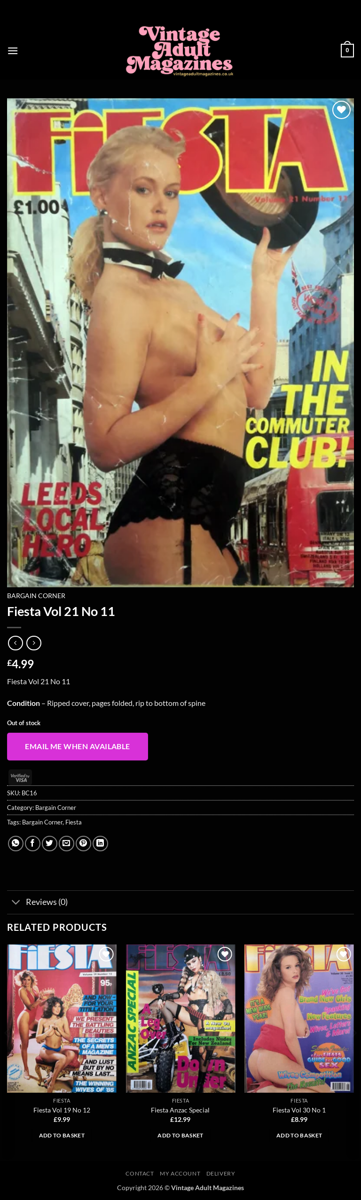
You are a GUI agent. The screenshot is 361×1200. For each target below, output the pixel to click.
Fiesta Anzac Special (180, 1110)
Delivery (220, 1173)
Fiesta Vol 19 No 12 (61, 1110)
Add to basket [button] (62, 1135)
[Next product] (15, 643)
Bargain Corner (36, 596)
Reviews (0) (37, 903)
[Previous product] (33, 643)
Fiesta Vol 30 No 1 (299, 1110)
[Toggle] (16, 903)
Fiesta (73, 822)
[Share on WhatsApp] (16, 843)
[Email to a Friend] (66, 843)
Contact (140, 1173)
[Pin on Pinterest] (83, 843)
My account (180, 1173)
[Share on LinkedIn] (100, 843)
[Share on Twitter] (49, 843)
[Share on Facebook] (32, 843)
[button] (12, 50)
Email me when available (77, 746)
